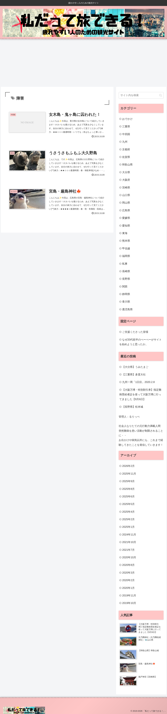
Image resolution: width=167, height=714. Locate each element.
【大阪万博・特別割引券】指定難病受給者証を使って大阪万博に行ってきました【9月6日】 (140, 394)
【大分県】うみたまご (135, 367)
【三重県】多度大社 (134, 374)
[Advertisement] (83, 63)
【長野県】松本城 (132, 406)
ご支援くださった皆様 (135, 331)
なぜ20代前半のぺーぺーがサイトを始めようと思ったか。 (140, 342)
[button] (160, 95)
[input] (141, 95)
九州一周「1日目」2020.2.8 (138, 382)
